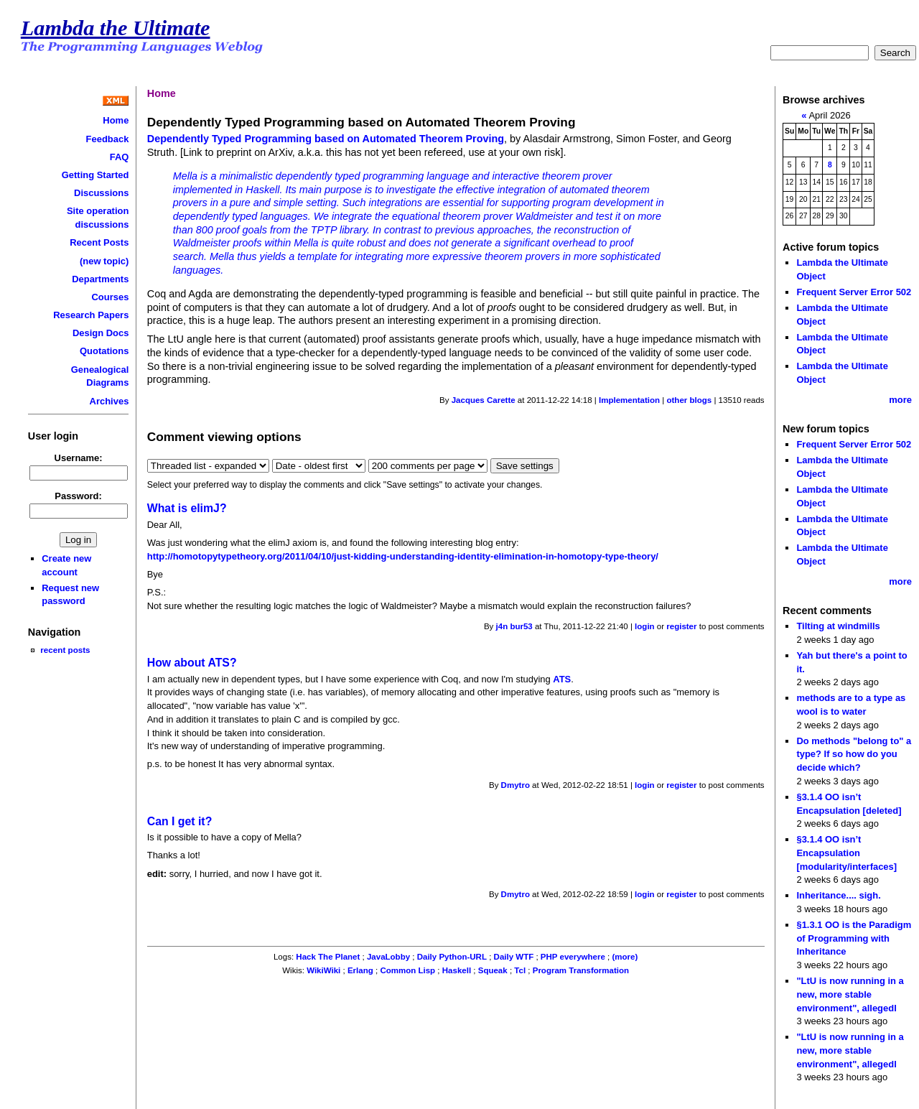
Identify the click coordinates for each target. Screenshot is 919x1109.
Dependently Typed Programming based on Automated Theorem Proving (325, 138)
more (900, 399)
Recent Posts (99, 242)
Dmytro (515, 785)
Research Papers (91, 315)
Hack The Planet (328, 956)
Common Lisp (407, 970)
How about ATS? (192, 662)
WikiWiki (323, 970)
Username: (79, 458)
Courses (110, 297)
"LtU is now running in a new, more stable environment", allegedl (849, 994)
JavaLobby (388, 956)
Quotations (104, 350)
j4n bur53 (514, 626)
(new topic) (104, 261)
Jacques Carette (484, 400)
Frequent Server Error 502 (853, 292)
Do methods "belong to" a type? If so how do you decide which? (853, 754)
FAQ (119, 157)
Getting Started (95, 175)
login (645, 626)
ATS (562, 679)
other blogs (689, 400)
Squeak (493, 970)
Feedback (107, 139)
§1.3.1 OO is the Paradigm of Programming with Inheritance (853, 938)
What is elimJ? (187, 508)
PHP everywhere (573, 956)
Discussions (101, 192)
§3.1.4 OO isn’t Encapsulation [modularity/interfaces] (846, 852)
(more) (625, 956)
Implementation (629, 400)
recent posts (65, 649)
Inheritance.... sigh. (838, 895)
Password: (78, 496)
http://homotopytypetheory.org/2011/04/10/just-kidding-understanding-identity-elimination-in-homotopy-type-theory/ (402, 556)
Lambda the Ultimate (115, 28)
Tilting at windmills (838, 626)
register (681, 626)
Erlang (360, 970)
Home (116, 120)
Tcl (520, 970)
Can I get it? (180, 821)
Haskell (456, 970)
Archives (109, 401)
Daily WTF (514, 956)
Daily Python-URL (452, 956)
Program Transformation (581, 970)
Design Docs (101, 333)
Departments (100, 279)
